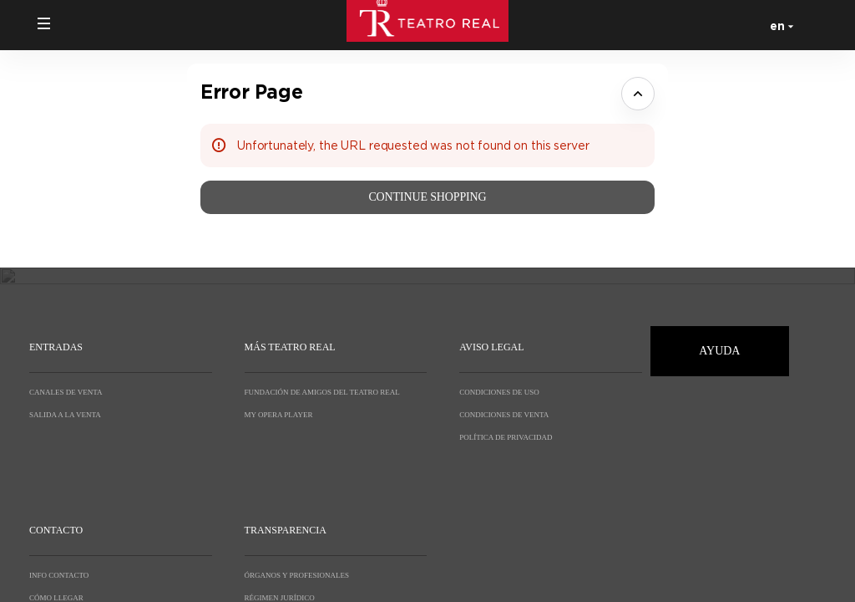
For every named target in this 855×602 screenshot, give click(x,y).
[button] (44, 23)
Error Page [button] (251, 91)
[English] (778, 25)
